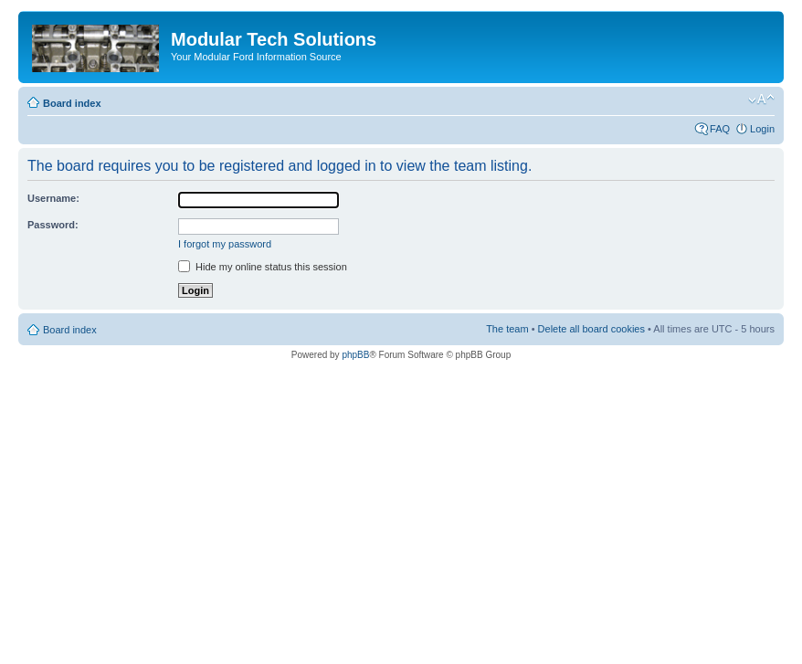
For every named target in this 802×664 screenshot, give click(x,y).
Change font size (761, 99)
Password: (53, 224)
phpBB (355, 355)
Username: (53, 198)
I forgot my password (224, 243)
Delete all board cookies (591, 328)
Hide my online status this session (262, 266)
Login (762, 128)
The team (507, 328)
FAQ (720, 128)
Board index (72, 103)
